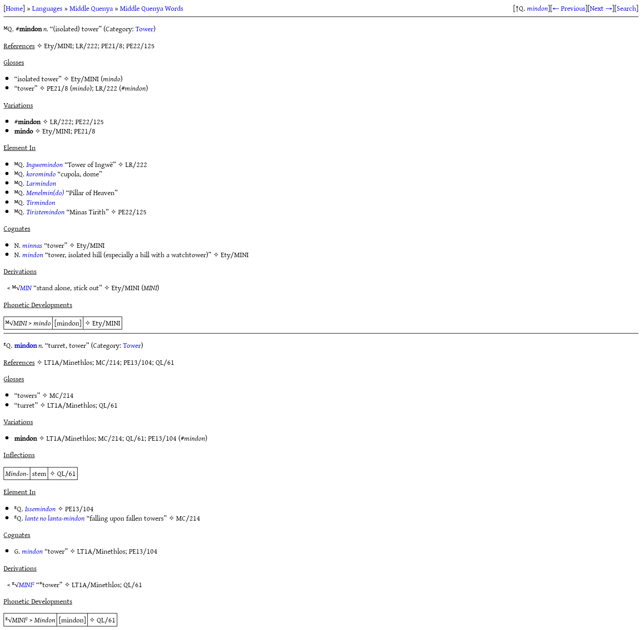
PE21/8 (57, 88)
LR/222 (106, 88)
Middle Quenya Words (151, 8)
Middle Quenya (91, 8)
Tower (144, 28)
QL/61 (108, 405)
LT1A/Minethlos (71, 405)
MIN (26, 287)
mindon (537, 8)
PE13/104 (162, 438)
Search (626, 8)
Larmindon (41, 183)
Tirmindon (40, 202)
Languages (47, 8)
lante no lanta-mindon (55, 518)
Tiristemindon (45, 211)
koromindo (41, 173)
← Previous (568, 8)
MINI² (26, 584)
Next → (601, 8)
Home (14, 8)
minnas (32, 245)
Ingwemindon (44, 164)
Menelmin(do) (45, 192)
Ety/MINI (85, 78)
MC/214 (61, 395)
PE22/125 (89, 121)
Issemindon (40, 508)
